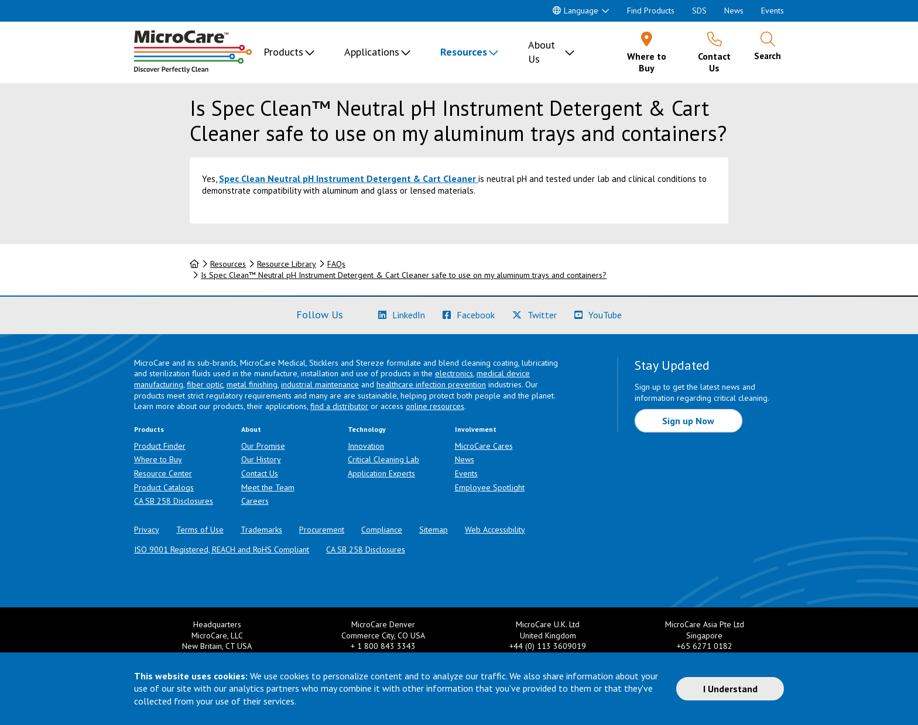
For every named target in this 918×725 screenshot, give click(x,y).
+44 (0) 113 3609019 (547, 646)
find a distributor (339, 406)
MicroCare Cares (484, 446)
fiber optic (205, 384)
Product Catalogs (164, 487)
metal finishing (252, 384)
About (251, 429)
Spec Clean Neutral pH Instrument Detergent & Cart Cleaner (347, 178)
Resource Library (286, 264)
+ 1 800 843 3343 (383, 646)
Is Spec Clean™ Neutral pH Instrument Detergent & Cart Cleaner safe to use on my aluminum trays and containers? (404, 275)
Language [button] (575, 10)
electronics (454, 373)
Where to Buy (158, 459)
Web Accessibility (495, 529)
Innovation (366, 446)
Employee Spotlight (490, 487)
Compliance (381, 529)
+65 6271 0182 (704, 646)
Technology (367, 429)
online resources (435, 406)
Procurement (321, 529)
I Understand (730, 689)
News (734, 10)
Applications (371, 52)
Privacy (146, 529)
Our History (261, 459)
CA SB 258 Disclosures (173, 501)
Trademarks (261, 529)
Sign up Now (688, 421)
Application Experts (381, 473)
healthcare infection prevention (431, 384)
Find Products (650, 10)
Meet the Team (267, 487)
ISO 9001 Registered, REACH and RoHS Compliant (221, 549)
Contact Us (259, 473)
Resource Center (163, 473)
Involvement (475, 429)
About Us (541, 52)
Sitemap (433, 529)
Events (772, 10)
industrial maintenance (320, 384)
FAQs (336, 264)
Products (283, 52)
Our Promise (263, 446)
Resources (463, 52)
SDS (699, 10)
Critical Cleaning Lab (383, 459)
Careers (255, 501)
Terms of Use (200, 529)
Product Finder (160, 446)
